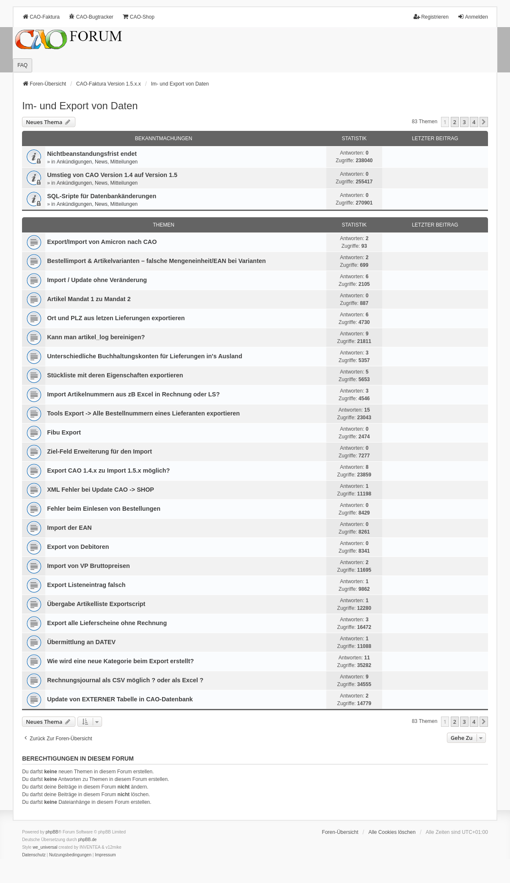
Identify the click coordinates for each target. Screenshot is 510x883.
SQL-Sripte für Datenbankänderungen (101, 196)
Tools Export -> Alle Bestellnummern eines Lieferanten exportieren (143, 413)
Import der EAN (69, 527)
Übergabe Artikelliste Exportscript (96, 604)
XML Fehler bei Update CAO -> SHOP (100, 489)
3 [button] (464, 122)
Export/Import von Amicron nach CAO (102, 241)
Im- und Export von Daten (80, 105)
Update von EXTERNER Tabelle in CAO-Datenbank (120, 699)
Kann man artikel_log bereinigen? (96, 337)
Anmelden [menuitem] (473, 17)
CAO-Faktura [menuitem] (41, 17)
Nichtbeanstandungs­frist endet (92, 153)
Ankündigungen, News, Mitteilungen (97, 162)
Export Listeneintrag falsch (86, 584)
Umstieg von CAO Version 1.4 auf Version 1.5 (112, 175)
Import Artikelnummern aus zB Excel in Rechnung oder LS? (133, 394)
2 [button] (454, 122)
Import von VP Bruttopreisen (88, 565)
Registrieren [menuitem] (431, 17)
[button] (484, 122)
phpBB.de (87, 839)
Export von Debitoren (78, 546)
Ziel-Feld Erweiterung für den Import (99, 451)
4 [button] (473, 122)
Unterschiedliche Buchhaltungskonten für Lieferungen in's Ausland (144, 356)
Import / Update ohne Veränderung (97, 280)
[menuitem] (34, 855)
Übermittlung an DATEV (81, 642)
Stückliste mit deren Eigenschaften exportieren (115, 375)
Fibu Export (64, 432)
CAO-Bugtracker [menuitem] (91, 17)
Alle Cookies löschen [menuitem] (391, 832)
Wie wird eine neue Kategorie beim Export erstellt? (120, 661)
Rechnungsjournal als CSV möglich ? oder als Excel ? (125, 680)
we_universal (45, 847)
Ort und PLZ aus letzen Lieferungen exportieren (116, 318)
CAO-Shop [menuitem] (138, 17)
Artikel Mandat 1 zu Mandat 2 (89, 299)
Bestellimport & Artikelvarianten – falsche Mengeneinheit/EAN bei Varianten (156, 260)
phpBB (52, 832)
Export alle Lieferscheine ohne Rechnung (107, 623)
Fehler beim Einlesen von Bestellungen (103, 508)
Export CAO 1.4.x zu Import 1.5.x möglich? (108, 470)
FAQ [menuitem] (22, 65)
